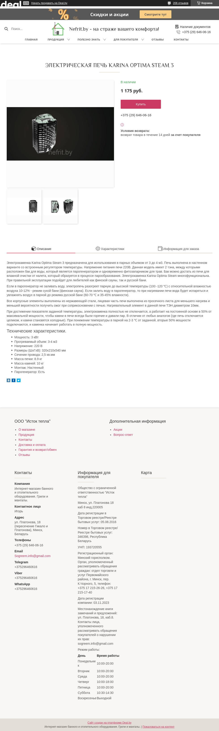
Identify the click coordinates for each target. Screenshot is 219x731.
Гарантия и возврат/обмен (38, 449)
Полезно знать (89, 39)
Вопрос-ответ (123, 434)
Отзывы (158, 39)
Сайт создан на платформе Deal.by (110, 722)
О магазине (27, 429)
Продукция (56, 39)
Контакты (181, 39)
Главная (31, 39)
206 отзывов (180, 3)
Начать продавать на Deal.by (49, 3)
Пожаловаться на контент (158, 726)
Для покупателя (126, 39)
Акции (118, 429)
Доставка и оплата (32, 445)
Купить (141, 104)
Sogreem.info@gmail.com (33, 556)
